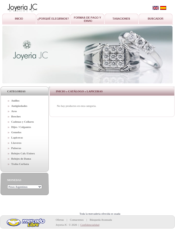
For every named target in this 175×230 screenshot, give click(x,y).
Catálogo (76, 91)
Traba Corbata (20, 163)
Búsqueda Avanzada (101, 219)
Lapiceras (17, 137)
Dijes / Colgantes (21, 126)
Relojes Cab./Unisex (23, 153)
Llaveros (16, 142)
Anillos (15, 100)
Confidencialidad (89, 224)
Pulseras (16, 148)
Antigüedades (19, 105)
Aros (14, 111)
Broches (16, 116)
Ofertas (60, 219)
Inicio (60, 91)
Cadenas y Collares (22, 121)
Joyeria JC (61, 224)
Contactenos (77, 219)
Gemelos (16, 132)
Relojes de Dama (21, 158)
